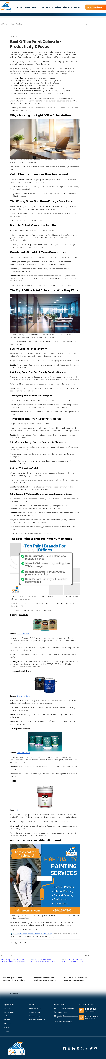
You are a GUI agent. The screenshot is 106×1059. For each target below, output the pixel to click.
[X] (82, 1048)
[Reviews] (9, 1020)
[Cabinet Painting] (37, 1016)
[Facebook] (64, 1048)
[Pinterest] (78, 1048)
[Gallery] (9, 1016)
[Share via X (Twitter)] (16, 943)
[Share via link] (25, 943)
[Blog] (9, 1027)
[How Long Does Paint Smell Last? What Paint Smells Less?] (14, 966)
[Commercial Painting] (38, 1020)
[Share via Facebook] (11, 943)
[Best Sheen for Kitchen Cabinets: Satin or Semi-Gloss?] (45, 966)
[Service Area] (9, 1012)
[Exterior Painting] (37, 1012)
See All (87, 955)
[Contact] (9, 1031)
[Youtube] (95, 1048)
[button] (26, 7)
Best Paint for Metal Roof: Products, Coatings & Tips (75, 978)
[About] (9, 1008)
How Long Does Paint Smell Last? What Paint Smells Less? (13, 978)
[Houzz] (73, 1048)
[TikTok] (91, 1048)
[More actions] (79, 36)
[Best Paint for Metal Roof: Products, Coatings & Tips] (75, 966)
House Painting (16, 24)
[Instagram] (69, 1048)
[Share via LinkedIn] (20, 943)
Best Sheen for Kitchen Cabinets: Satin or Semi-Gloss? (44, 978)
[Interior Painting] (37, 1008)
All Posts (4, 24)
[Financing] (9, 1023)
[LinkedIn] (86, 1048)
